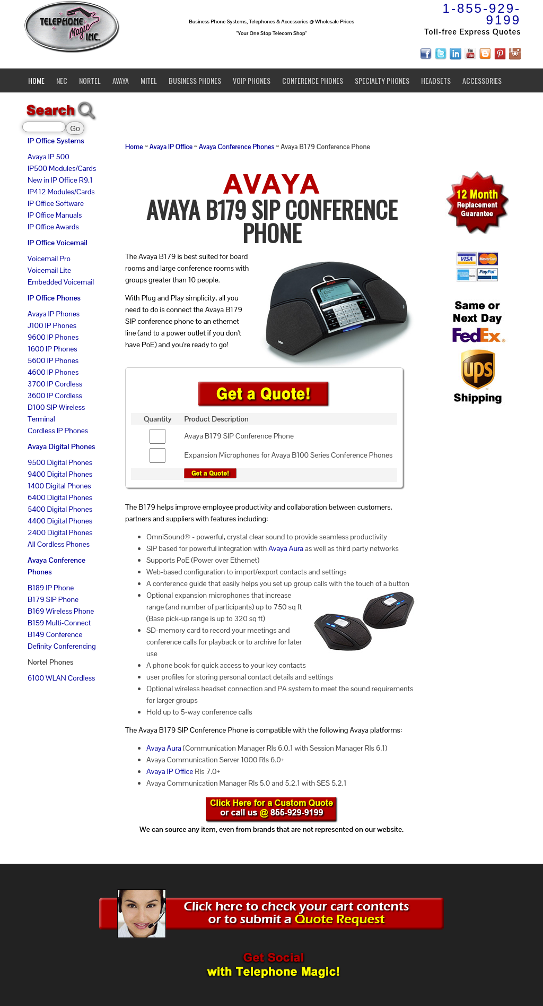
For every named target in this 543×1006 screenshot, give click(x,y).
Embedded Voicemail (61, 282)
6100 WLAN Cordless (61, 678)
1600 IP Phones (52, 349)
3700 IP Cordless (55, 384)
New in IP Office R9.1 (60, 180)
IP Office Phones (54, 298)
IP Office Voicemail (57, 242)
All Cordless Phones (59, 544)
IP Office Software (56, 203)
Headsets (436, 80)
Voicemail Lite (49, 270)
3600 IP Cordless (55, 395)
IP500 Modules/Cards (62, 168)
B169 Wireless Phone (61, 611)
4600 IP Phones (53, 372)
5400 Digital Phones (60, 509)
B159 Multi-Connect (59, 622)
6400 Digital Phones (60, 497)
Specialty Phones (382, 80)
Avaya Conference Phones (236, 147)
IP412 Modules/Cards (61, 191)
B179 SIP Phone (53, 599)
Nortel (90, 80)
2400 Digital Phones (60, 532)
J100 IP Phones (52, 325)
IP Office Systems (56, 140)
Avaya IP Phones (54, 314)
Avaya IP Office (171, 147)
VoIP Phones (251, 80)
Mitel (149, 80)
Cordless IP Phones (58, 430)
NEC (61, 80)
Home (36, 80)
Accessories (482, 80)
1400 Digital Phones (59, 486)
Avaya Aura (285, 548)
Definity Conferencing (62, 646)
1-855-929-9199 (482, 14)
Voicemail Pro (49, 258)
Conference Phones (312, 80)
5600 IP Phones (53, 360)
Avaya (120, 80)
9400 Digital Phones (60, 474)
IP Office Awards (53, 226)
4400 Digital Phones (60, 521)
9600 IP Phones (53, 337)
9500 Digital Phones (60, 462)
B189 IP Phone (51, 587)
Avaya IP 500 (48, 156)
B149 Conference (55, 634)
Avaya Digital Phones (61, 446)
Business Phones (195, 80)
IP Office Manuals (55, 215)
